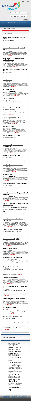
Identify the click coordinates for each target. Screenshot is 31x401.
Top (10, 390)
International (14, 355)
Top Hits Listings (11, 397)
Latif (18, 353)
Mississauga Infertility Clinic (11, 239)
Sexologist (13, 290)
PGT (13, 222)
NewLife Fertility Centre (10, 248)
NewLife (10, 379)
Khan (14, 345)
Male (4, 211)
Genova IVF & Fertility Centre (11, 155)
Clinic (11, 362)
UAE (18, 354)
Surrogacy (14, 364)
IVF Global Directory (5, 28)
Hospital (10, 349)
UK (13, 351)
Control (13, 383)
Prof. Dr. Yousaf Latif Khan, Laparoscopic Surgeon (15, 287)
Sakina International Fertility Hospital (14, 298)
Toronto (18, 388)
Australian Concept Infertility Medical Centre (14, 48)
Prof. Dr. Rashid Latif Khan (11, 277)
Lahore (15, 354)
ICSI (4, 207)
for (21, 371)
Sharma (10, 344)
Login (23, 1)
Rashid (10, 358)
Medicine (18, 377)
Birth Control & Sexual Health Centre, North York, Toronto (14, 59)
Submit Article (4, 25)
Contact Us (11, 25)
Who (20, 347)
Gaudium (17, 384)
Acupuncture (12, 148)
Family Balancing (13, 259)
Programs (10, 383)
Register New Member (16, 396)
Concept (15, 367)
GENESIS (10, 387)
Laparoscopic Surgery (15, 207)
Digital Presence (7, 80)
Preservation (12, 109)
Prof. (10, 373)
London (14, 353)
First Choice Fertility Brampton (12, 117)
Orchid (16, 373)
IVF (19, 357)
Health (14, 379)
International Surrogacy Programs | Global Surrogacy (15, 193)
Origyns (18, 376)
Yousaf (18, 379)
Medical (16, 375)
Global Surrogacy (8, 174)
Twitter (28, 397)
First (13, 373)
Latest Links (14, 22)
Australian (15, 362)
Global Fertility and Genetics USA (13, 165)
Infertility (10, 386)
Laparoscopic (11, 371)
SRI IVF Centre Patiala (9, 307)
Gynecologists (14, 347)
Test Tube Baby (12, 137)
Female (24, 209)
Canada (10, 364)
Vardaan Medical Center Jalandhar (13, 316)
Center (19, 373)
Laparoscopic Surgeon (21, 290)
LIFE (17, 364)
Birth (20, 354)
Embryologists (15, 366)
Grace (19, 362)
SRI (20, 351)
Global (10, 367)
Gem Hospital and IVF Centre (11, 135)
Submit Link (7, 22)
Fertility (13, 381)
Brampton (12, 343)
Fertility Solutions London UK (11, 108)
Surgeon (13, 389)
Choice (16, 383)
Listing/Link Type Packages (9, 337)
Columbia (10, 377)
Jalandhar (17, 351)
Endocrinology (11, 354)
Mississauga (16, 386)
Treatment (16, 360)
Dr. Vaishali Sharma (8, 89)
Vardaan (12, 374)
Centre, (15, 343)
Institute (17, 355)
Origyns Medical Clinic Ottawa (12, 267)
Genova (10, 360)
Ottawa (10, 345)
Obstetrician (20, 269)
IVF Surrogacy (12, 128)
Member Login (7, 396)
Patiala (10, 376)
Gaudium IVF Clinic (8, 126)
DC (11, 373)
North (13, 344)
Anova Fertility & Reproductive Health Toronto (14, 38)
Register (27, 1)
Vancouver (18, 371)
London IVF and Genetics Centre (12, 229)
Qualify (13, 368)
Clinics (20, 364)
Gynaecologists (12, 91)
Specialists (11, 40)
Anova (11, 353)
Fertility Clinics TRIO (9, 98)
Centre (14, 358)
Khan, (11, 384)
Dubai (16, 368)
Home (2, 22)
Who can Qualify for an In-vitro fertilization (15, 326)
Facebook (24, 397)
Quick (11, 351)
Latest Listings (4, 397)
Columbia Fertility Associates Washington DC (15, 70)
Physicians (5, 209)
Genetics (20, 368)
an (10, 368)
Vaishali (10, 355)
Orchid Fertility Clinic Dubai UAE (12, 257)
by (9, 375)
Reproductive (16, 349)
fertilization (14, 377)
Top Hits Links (22, 22)
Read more (6, 45)
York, (21, 374)
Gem (9, 343)
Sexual (18, 367)
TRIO (13, 387)
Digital (12, 367)
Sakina (19, 343)
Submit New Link (26, 396)
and (9, 365)
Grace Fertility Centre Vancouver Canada (15, 183)
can (13, 384)
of (18, 364)
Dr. (9, 384)
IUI (9, 100)
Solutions (20, 383)
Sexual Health (12, 61)
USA (21, 362)
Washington (16, 344)
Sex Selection (24, 207)
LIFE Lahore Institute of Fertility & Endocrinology (13, 219)
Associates (13, 376)
